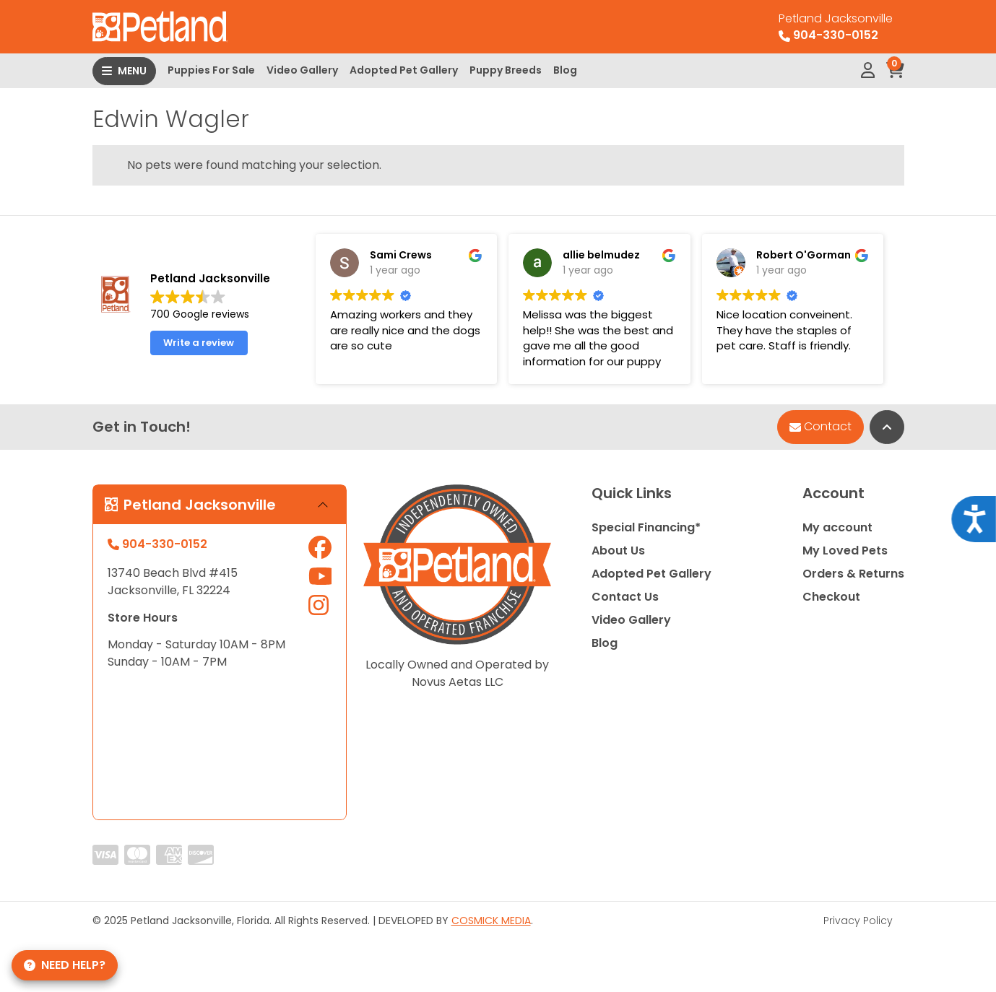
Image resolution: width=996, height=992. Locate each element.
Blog (565, 70)
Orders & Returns (853, 573)
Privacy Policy (858, 920)
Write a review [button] (198, 342)
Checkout (831, 596)
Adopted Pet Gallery (404, 70)
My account (837, 527)
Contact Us (625, 596)
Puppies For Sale (211, 70)
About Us (618, 550)
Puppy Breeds (505, 70)
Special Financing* (646, 527)
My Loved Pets (845, 550)
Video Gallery (302, 70)
